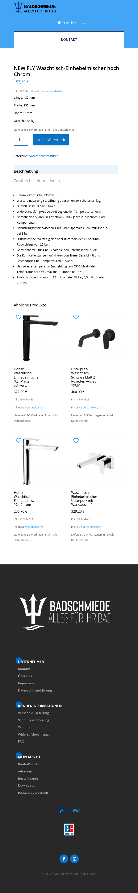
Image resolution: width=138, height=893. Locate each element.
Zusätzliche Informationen (37, 180)
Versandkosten (55, 91)
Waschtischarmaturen (43, 156)
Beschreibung (26, 171)
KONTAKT (69, 39)
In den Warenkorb (51, 139)
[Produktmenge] (21, 140)
